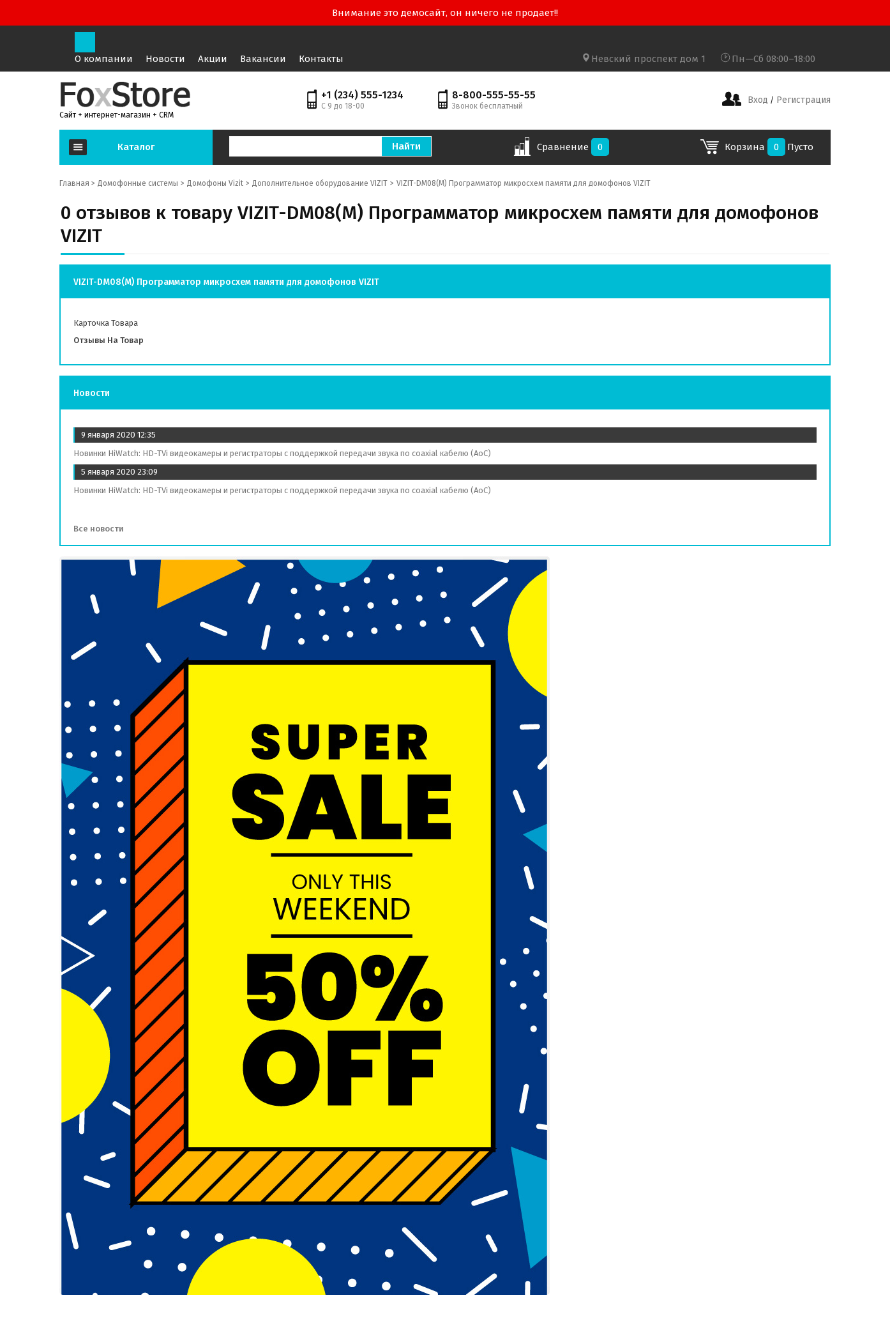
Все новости (102, 528)
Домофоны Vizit (215, 183)
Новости (165, 59)
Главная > (77, 183)
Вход (758, 100)
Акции (212, 59)
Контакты (321, 59)
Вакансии (263, 59)
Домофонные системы (138, 183)
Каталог (136, 147)
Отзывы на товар (108, 340)
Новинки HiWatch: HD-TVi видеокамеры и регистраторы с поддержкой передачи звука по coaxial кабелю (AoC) (282, 453)
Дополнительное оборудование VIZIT (320, 183)
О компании (104, 59)
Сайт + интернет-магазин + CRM (116, 115)
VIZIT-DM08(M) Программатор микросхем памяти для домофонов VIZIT (523, 183)
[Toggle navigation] (85, 42)
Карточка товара (105, 323)
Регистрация (802, 100)
